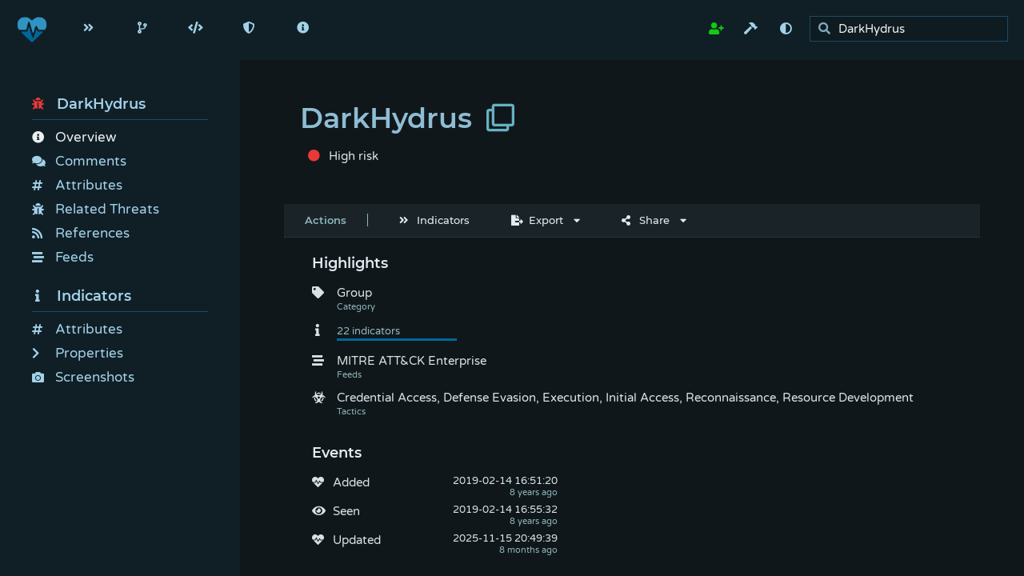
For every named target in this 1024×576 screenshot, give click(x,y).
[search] (913, 29)
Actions (325, 220)
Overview (74, 137)
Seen (346, 511)
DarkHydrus (89, 104)
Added (351, 482)
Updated (357, 540)
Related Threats (95, 209)
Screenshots (83, 377)
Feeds (63, 257)
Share (646, 220)
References (81, 233)
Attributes (77, 185)
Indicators (81, 296)
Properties (77, 353)
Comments (79, 161)
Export (537, 220)
